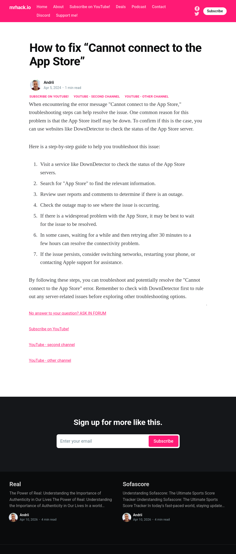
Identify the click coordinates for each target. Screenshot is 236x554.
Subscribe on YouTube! (90, 6)
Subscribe (215, 11)
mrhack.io (20, 7)
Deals (121, 6)
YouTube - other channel (147, 96)
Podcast (139, 6)
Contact (159, 6)
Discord (43, 15)
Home (42, 6)
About (58, 6)
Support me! (67, 15)
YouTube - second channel (97, 96)
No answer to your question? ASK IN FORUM (67, 313)
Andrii (49, 82)
